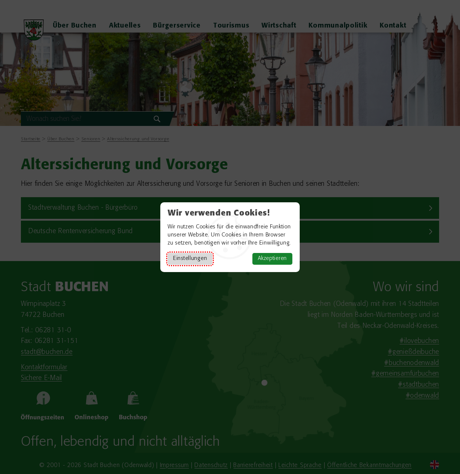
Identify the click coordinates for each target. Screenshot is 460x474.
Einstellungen (190, 258)
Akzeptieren (272, 258)
